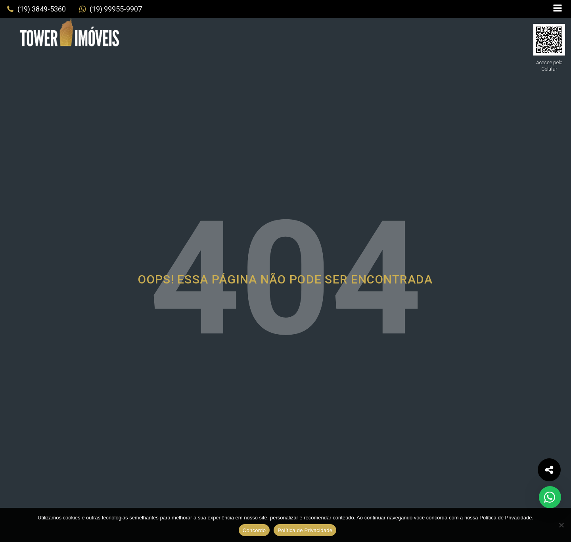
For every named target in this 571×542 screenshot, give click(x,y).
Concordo (254, 530)
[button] (36, 9)
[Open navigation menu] (557, 9)
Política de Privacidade (305, 530)
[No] (561, 525)
